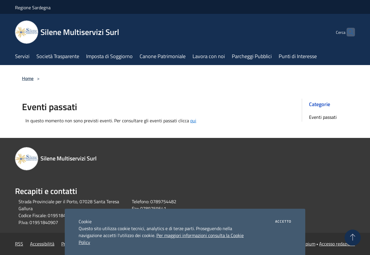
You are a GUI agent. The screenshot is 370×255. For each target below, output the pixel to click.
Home (28, 78)
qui (193, 120)
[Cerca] (348, 32)
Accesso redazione (337, 243)
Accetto (283, 221)
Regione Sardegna (33, 7)
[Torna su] (353, 238)
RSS (19, 243)
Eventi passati (323, 117)
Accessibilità (42, 243)
